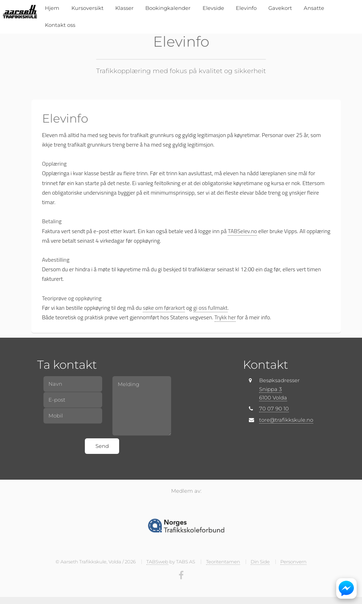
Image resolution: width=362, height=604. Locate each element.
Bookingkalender (168, 8)
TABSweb (157, 561)
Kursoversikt (87, 8)
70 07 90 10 (274, 408)
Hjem (52, 8)
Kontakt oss (60, 25)
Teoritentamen (223, 561)
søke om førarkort (164, 307)
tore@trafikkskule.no (286, 420)
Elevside (213, 8)
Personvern (293, 561)
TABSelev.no (242, 231)
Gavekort (280, 8)
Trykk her (225, 317)
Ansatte (314, 8)
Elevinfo (246, 8)
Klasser (124, 8)
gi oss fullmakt (210, 307)
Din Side (260, 561)
